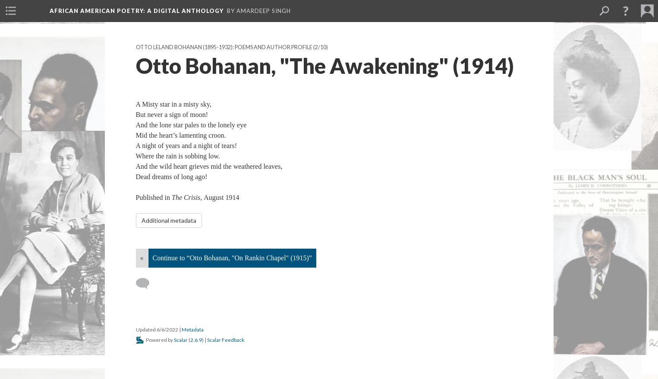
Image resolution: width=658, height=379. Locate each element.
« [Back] (142, 258)
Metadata (193, 329)
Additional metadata (169, 220)
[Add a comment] (146, 283)
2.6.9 (196, 340)
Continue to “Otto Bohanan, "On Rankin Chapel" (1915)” (232, 258)
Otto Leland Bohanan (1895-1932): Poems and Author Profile (224, 47)
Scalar (181, 340)
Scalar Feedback (225, 340)
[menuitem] (11, 11)
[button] (625, 11)
